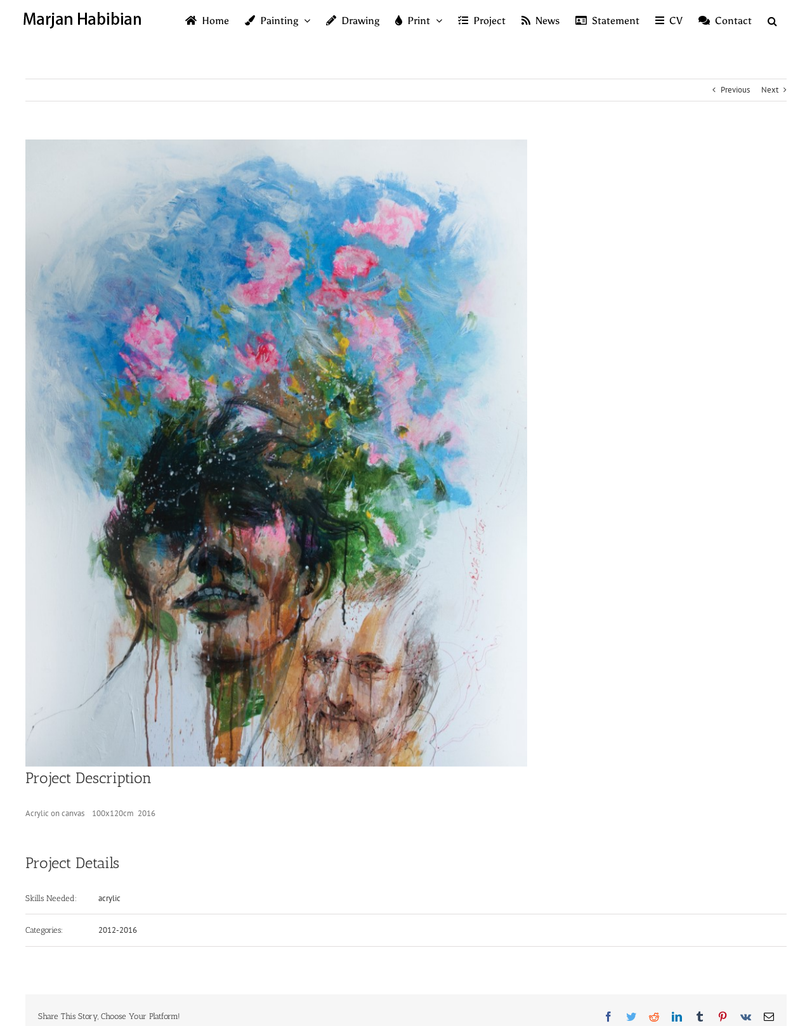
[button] (772, 20)
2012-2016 (117, 930)
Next (769, 89)
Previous (735, 89)
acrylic (109, 898)
